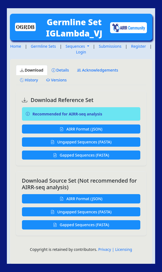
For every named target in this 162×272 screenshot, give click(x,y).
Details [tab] (60, 70)
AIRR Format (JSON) (81, 129)
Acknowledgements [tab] (97, 70)
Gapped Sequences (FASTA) (81, 155)
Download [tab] (31, 70)
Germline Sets (43, 46)
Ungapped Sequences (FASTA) (81, 141)
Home (15, 46)
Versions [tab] (56, 80)
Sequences (76, 46)
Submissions (110, 46)
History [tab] (29, 80)
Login (81, 52)
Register (138, 46)
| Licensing (122, 249)
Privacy (105, 249)
